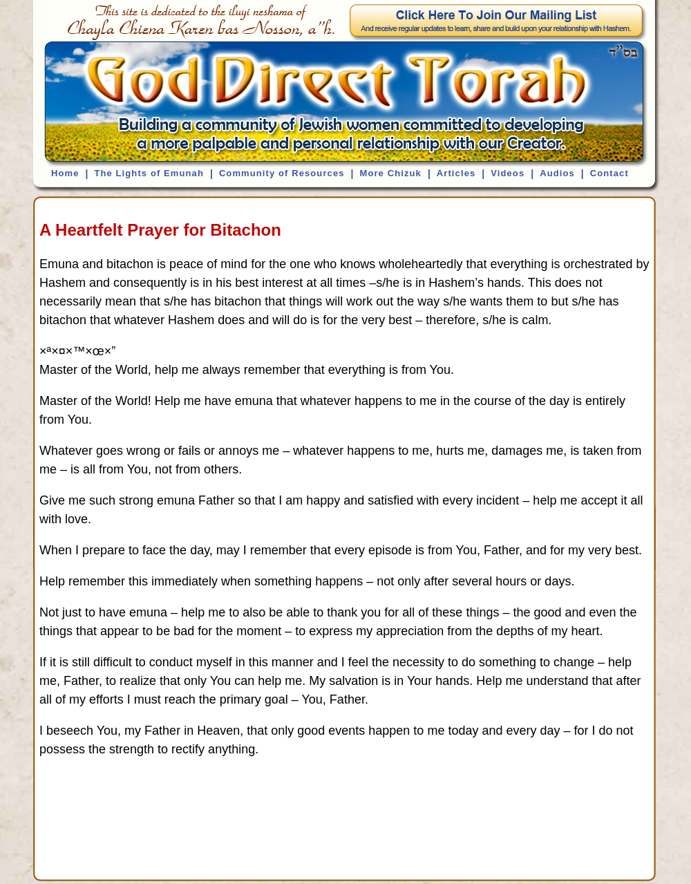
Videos (507, 173)
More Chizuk (390, 173)
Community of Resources (282, 173)
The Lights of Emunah (149, 173)
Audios (557, 173)
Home (65, 173)
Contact (609, 173)
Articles (456, 173)
